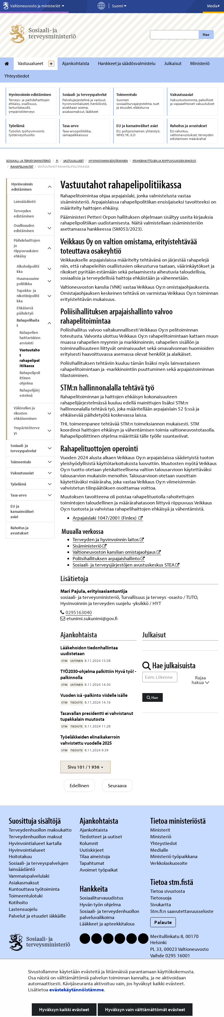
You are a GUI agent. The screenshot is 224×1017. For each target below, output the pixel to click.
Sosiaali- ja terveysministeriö (28, 161)
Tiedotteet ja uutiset (101, 836)
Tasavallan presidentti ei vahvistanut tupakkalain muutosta (96, 716)
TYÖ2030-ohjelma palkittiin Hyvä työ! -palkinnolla (98, 674)
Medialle (159, 850)
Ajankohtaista (75, 63)
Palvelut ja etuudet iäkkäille (37, 916)
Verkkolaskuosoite (169, 863)
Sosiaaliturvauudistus (101, 898)
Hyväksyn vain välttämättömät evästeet (145, 1009)
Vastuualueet (30, 63)
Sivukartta (160, 904)
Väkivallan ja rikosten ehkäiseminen (25, 413)
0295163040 (79, 612)
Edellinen (79, 785)
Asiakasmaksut (24, 882)
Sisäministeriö (90, 546)
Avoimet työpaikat (99, 870)
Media (213, 5)
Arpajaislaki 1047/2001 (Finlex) (108, 518)
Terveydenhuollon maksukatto (41, 830)
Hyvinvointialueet (27, 850)
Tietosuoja (161, 898)
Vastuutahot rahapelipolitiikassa (30, 357)
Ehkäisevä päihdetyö (25, 310)
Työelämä (18, 484)
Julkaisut (172, 63)
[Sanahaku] (159, 677)
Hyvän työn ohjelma (100, 904)
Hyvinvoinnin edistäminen (108, 161)
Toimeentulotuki (26, 895)
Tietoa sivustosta (167, 891)
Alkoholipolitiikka (28, 269)
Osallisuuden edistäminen (24, 228)
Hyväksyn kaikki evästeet (64, 1009)
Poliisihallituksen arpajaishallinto (109, 558)
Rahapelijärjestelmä (30, 392)
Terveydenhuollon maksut (36, 836)
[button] (85, 767)
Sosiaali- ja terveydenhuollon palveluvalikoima (109, 914)
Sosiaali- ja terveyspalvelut (23, 448)
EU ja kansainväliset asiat (22, 511)
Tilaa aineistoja (95, 856)
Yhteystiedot (16, 76)
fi (56, 161)
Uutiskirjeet (92, 850)
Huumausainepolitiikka (28, 281)
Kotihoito (18, 902)
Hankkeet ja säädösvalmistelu (126, 63)
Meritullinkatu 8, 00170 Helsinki (174, 939)
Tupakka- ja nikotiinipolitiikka (28, 296)
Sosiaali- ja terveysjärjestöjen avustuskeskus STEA (126, 565)
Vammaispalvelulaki (29, 876)
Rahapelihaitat (21, 166)
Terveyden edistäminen (24, 213)
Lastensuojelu (23, 909)
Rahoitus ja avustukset (19, 530)
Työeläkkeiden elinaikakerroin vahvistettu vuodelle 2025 (90, 740)
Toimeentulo (20, 461)
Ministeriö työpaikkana (174, 856)
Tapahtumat (92, 863)
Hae (206, 34)
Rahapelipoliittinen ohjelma (30, 378)
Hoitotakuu (21, 856)
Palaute (163, 922)
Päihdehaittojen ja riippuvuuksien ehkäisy (164, 161)
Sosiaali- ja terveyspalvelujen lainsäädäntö (38, 866)
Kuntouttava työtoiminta (34, 889)
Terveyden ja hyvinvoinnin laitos (108, 539)
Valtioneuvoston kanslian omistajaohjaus (117, 552)
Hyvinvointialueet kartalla (36, 843)
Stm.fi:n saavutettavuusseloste (182, 911)
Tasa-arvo (18, 495)
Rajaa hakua (200, 680)
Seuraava (117, 785)
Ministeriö (200, 63)
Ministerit (161, 830)
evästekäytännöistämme (76, 989)
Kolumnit (89, 843)
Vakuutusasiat (22, 473)
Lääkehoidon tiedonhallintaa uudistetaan (89, 650)
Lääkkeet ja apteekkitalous (107, 923)
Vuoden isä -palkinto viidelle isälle (93, 695)
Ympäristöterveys (27, 430)
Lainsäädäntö (25, 201)
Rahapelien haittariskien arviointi (30, 338)
